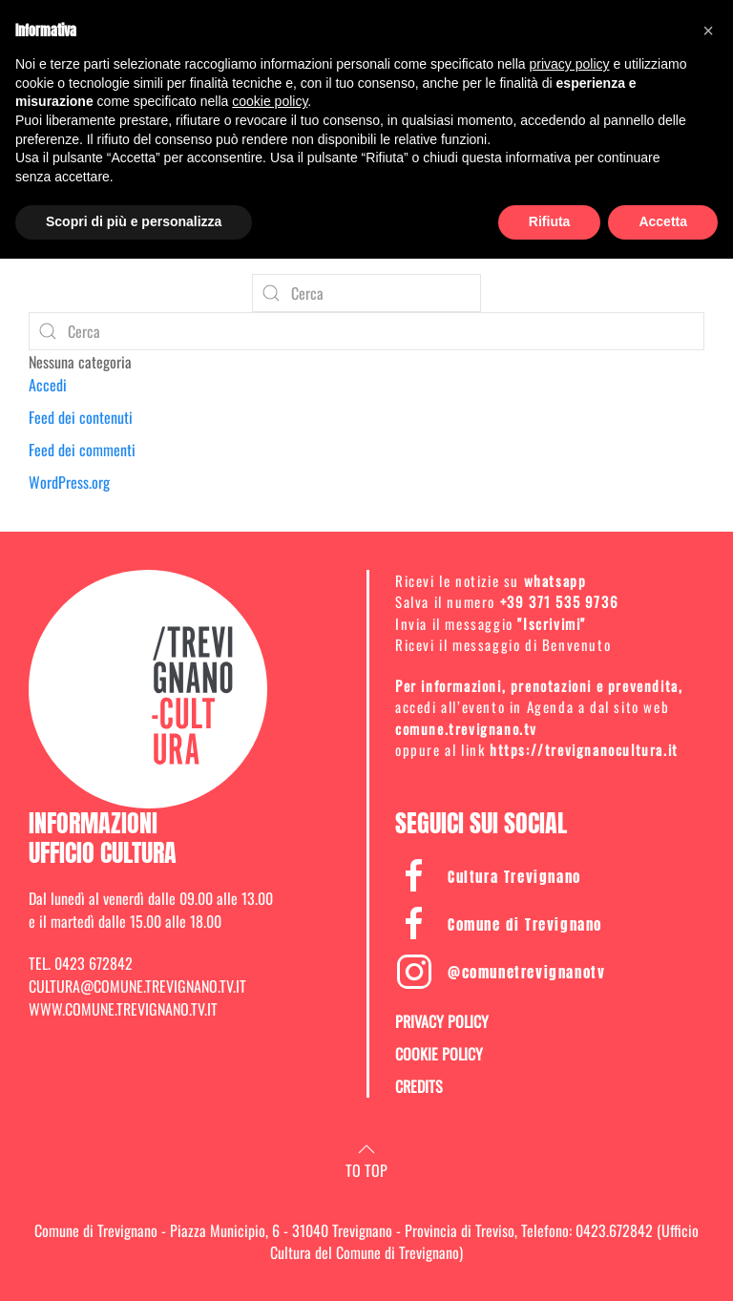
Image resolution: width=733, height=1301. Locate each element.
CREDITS (419, 1086)
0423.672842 (614, 1230)
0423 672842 (93, 963)
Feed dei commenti (82, 449)
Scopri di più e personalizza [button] (133, 221)
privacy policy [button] (570, 64)
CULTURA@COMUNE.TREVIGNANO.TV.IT (137, 986)
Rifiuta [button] (550, 221)
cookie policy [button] (269, 101)
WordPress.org (69, 482)
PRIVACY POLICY (442, 1021)
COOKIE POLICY (439, 1053)
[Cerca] (366, 293)
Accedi (48, 384)
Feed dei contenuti (81, 417)
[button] (366, 1149)
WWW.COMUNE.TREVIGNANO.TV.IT (123, 1008)
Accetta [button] (663, 221)
